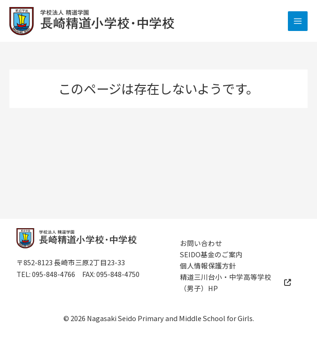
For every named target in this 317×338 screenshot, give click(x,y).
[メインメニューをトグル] (298, 21)
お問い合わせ (201, 243)
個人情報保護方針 (208, 265)
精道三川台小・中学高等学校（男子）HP (236, 282)
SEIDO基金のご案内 (211, 254)
